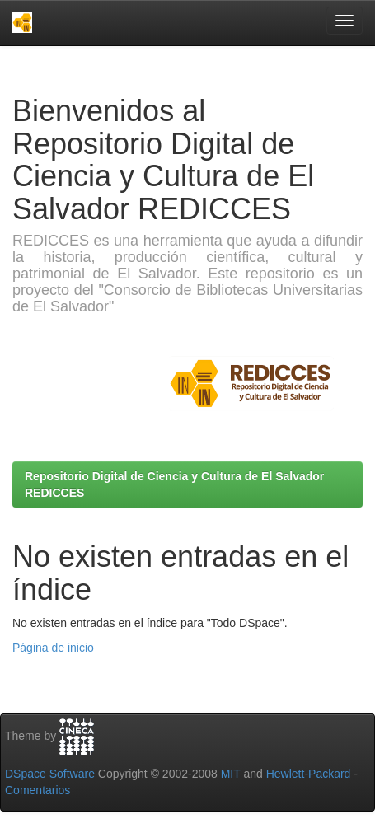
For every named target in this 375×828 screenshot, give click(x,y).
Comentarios (37, 790)
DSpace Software (50, 773)
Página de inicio (53, 647)
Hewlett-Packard (308, 773)
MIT (231, 773)
